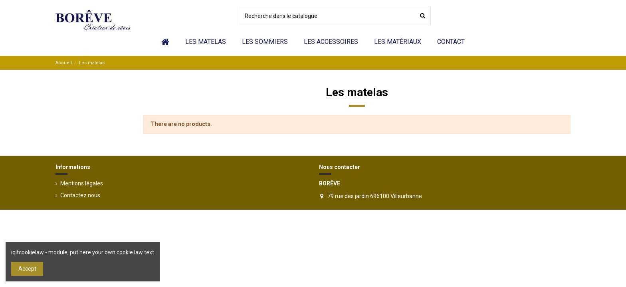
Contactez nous (80, 195)
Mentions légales (81, 183)
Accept (27, 268)
